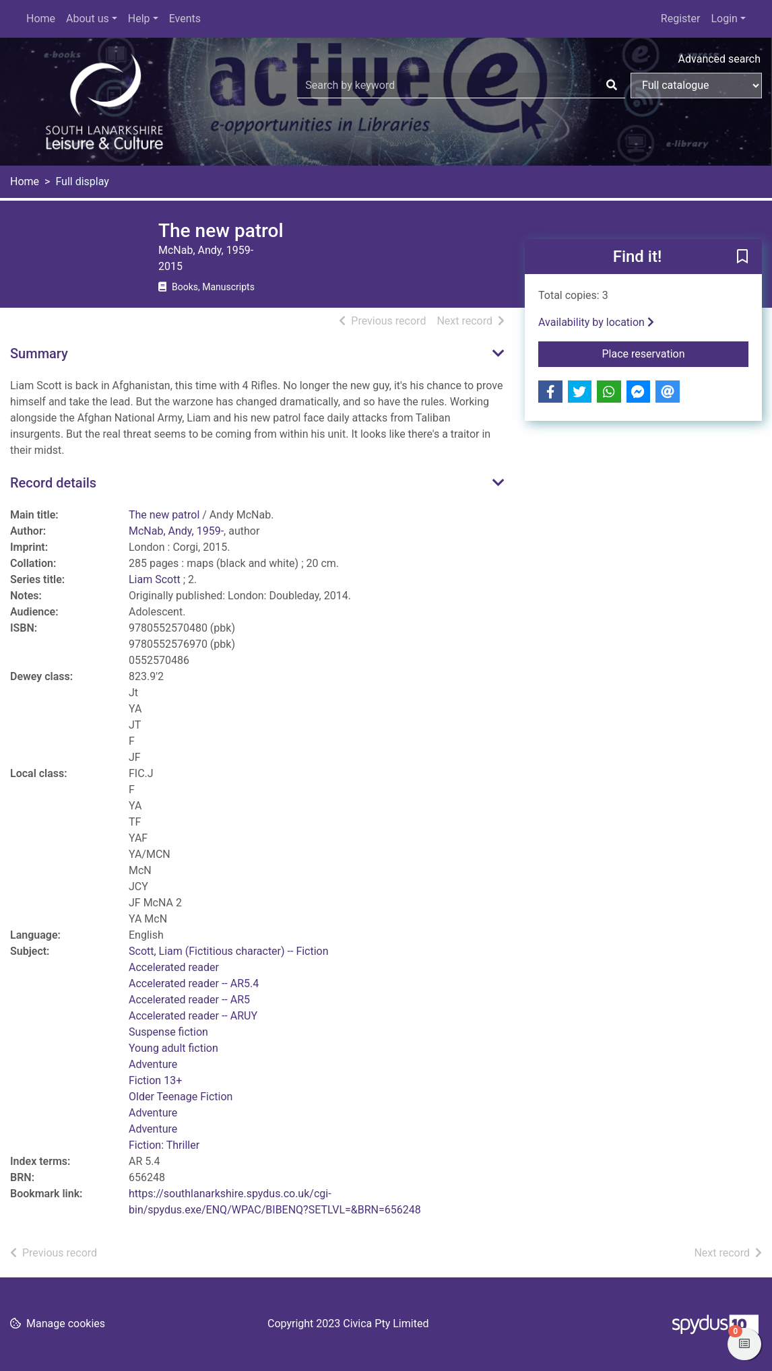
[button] (742, 257)
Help (139, 18)
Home (40, 18)
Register (681, 18)
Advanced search (719, 59)
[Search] (611, 85)
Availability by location (596, 322)
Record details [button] (53, 483)
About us (87, 18)
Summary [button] (39, 353)
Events (185, 18)
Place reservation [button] (675, 352)
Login (724, 18)
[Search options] (696, 85)
